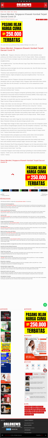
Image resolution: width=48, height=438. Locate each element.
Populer (28, 374)
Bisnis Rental (34, 408)
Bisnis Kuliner (40, 406)
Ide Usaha (32, 410)
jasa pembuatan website (21, 201)
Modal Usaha (42, 410)
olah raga (45, 187)
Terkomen (43, 374)
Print (41, 19)
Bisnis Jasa (34, 406)
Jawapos (39, 187)
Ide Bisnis (27, 410)
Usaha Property (41, 412)
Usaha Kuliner (33, 412)
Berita (35, 187)
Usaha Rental (27, 414)
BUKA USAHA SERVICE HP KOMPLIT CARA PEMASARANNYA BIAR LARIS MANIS (37, 377)
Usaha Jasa (27, 412)
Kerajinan (37, 410)
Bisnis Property (28, 408)
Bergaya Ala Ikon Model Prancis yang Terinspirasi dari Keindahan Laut (37, 388)
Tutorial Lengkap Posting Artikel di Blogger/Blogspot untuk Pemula (36, 383)
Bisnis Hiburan (28, 406)
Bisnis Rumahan (41, 408)
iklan (32, 414)
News (42, 187)
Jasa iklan (3, 257)
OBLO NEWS (7, 435)
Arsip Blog (36, 374)
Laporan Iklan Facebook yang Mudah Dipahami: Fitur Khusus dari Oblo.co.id (37, 397)
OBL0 (42, 435)
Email (45, 19)
